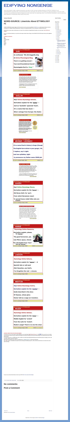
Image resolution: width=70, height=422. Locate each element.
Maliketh (36, 417)
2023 (57, 27)
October (58, 32)
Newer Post (6, 410)
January (58, 53)
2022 (57, 28)
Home (28, 410)
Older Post (50, 410)
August (58, 35)
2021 (57, 55)
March (58, 51)
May (57, 39)
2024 (57, 26)
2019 (57, 58)
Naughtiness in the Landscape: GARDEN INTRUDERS (61, 43)
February (58, 52)
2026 (57, 23)
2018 (57, 59)
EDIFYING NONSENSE (28, 5)
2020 (57, 56)
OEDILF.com (36, 27)
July (57, 36)
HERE (40, 334)
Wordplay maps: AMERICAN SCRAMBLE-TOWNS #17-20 (61, 41)
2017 (57, 60)
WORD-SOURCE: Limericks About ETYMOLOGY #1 (61, 46)
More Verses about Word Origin (28, 374)
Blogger (43, 417)
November (58, 31)
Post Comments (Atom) (11, 412)
